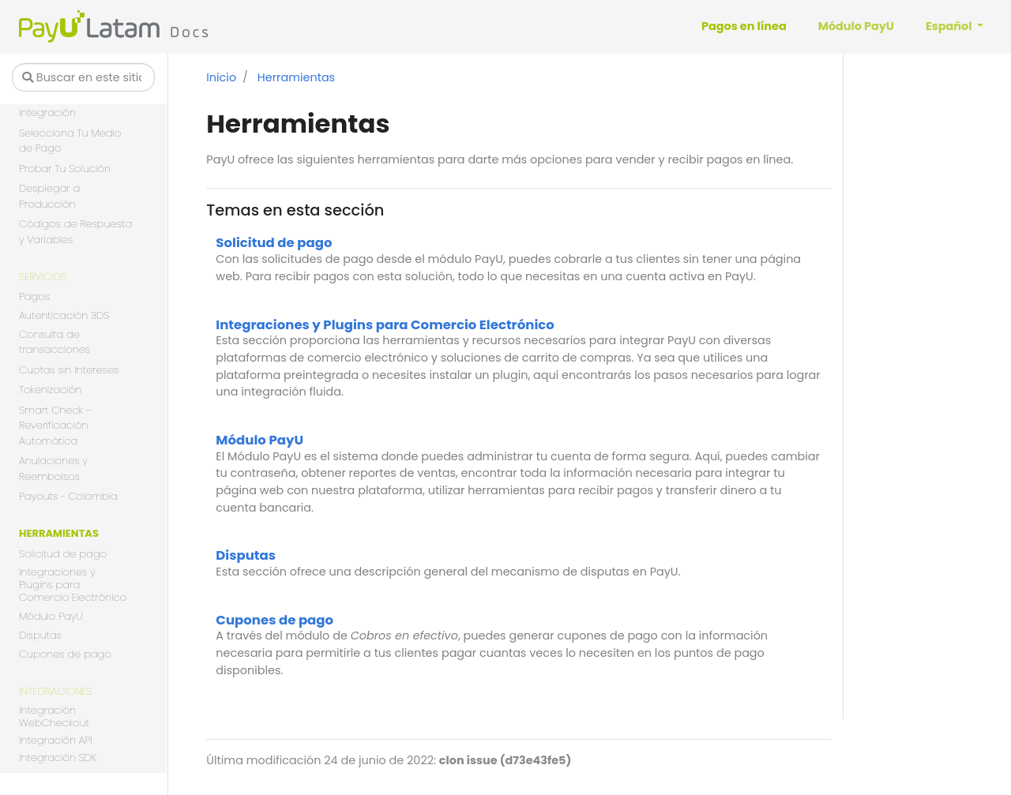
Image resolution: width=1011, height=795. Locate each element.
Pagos (34, 296)
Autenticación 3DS (64, 316)
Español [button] (950, 26)
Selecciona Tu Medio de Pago (70, 141)
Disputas (40, 636)
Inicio (221, 77)
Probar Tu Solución (65, 168)
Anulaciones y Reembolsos (53, 468)
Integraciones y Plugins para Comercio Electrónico (72, 585)
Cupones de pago (65, 654)
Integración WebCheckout (54, 717)
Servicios (42, 276)
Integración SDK (57, 758)
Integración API (55, 741)
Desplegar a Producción (49, 196)
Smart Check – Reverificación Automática (55, 425)
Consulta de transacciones (54, 342)
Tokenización (50, 389)
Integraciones (55, 691)
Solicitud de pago (63, 553)
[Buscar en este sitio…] (83, 77)
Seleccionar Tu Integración (55, 105)
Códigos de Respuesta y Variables (75, 231)
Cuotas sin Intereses (68, 369)
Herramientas (59, 533)
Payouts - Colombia (68, 496)
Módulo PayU (50, 616)
